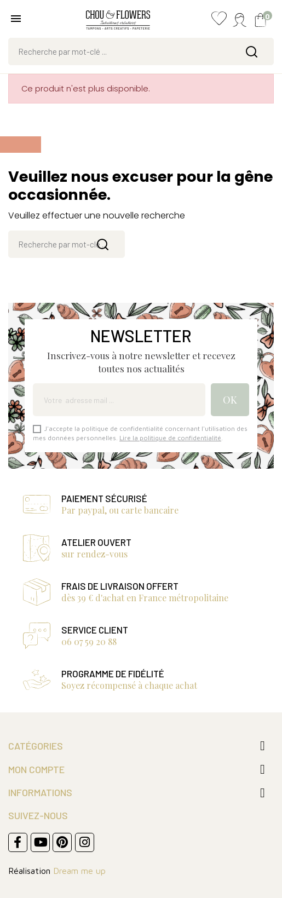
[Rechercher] (141, 51)
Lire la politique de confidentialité (170, 438)
